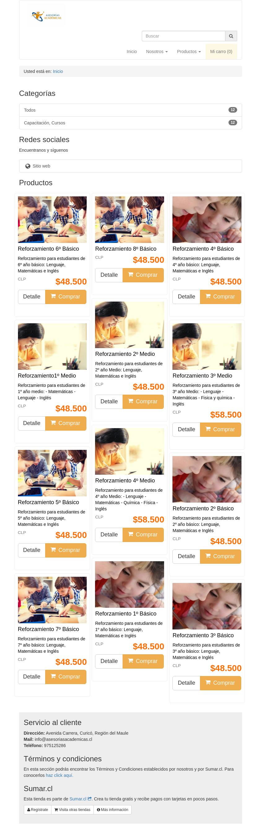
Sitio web (37, 165)
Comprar (65, 296)
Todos (130, 110)
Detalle (32, 296)
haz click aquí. (59, 775)
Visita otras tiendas (72, 810)
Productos (189, 51)
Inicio (132, 51)
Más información (112, 810)
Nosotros (157, 51)
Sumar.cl (80, 798)
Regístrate (37, 810)
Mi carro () (221, 51)
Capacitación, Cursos (130, 122)
